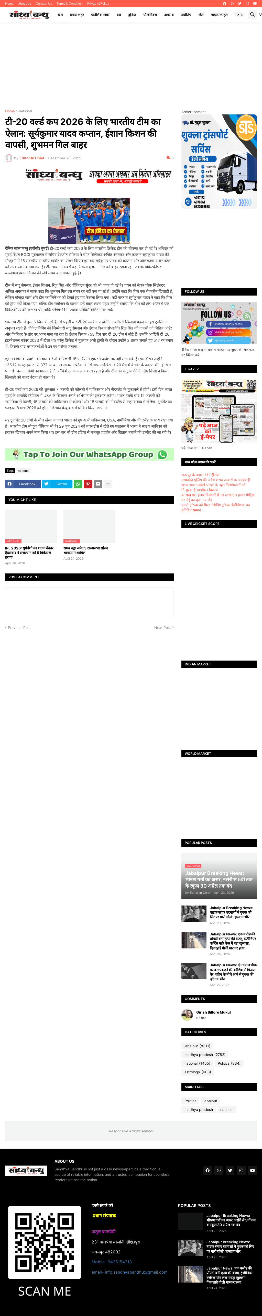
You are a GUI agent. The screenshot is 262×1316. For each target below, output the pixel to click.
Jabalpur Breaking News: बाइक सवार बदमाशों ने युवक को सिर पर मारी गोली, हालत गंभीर (231, 912)
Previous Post (19, 627)
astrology (197, 1072)
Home (9, 3)
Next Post (162, 627)
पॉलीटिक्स (150, 15)
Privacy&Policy (98, 3)
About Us (24, 3)
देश (119, 15)
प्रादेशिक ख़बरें (100, 15)
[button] (240, 14)
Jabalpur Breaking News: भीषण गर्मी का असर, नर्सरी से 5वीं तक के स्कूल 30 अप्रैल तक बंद (231, 1220)
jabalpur (197, 1046)
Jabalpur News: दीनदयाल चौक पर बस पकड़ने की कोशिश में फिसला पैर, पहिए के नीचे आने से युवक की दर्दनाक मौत (233, 972)
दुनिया (132, 15)
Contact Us (44, 3)
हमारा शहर (77, 15)
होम (60, 15)
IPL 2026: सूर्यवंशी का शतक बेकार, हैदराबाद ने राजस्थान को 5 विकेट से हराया (29, 552)
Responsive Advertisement (131, 1131)
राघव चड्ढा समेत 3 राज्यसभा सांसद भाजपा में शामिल (85, 550)
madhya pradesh (204, 1054)
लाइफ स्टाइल (219, 15)
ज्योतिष (186, 15)
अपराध (169, 15)
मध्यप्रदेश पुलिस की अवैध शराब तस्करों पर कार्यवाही (215, 480)
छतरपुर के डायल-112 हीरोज (200, 475)
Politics (229, 1063)
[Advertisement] (131, 66)
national (25, 111)
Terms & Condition (70, 3)
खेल (200, 15)
